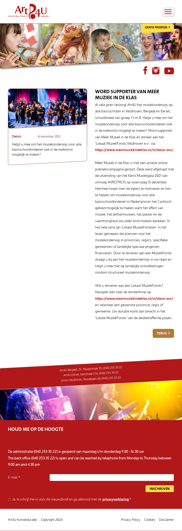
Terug (162, 333)
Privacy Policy (130, 520)
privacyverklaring (115, 499)
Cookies (149, 520)
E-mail (13, 477)
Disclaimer (166, 520)
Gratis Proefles (156, 27)
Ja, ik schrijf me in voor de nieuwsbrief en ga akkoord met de (71, 499)
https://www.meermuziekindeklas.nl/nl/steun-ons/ (134, 150)
